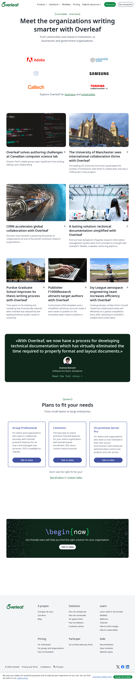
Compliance (45, 667)
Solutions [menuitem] (53, 4)
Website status (106, 652)
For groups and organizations (51, 648)
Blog (40, 619)
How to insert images (109, 626)
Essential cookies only (102, 677)
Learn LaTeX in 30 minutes (111, 611)
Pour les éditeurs (76, 622)
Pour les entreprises (77, 611)
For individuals (44, 644)
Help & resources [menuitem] (90, 4)
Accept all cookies (123, 677)
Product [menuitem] (41, 4)
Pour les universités (77, 615)
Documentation (106, 644)
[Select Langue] (58, 667)
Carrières (42, 615)
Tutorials (103, 622)
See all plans (57, 477)
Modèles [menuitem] (66, 4)
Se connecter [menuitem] (125, 4)
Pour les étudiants (46, 652)
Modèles (103, 615)
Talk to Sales (26, 460)
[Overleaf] (10, 4)
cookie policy (22, 678)
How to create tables (109, 630)
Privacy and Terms (30, 667)
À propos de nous (45, 611)
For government (76, 619)
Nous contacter (106, 648)
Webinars (104, 619)
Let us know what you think (81, 644)
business (70, 94)
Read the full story (67, 376)
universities (88, 94)
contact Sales (74, 477)
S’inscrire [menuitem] (110, 4)
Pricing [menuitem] (76, 4)
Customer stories (76, 626)
